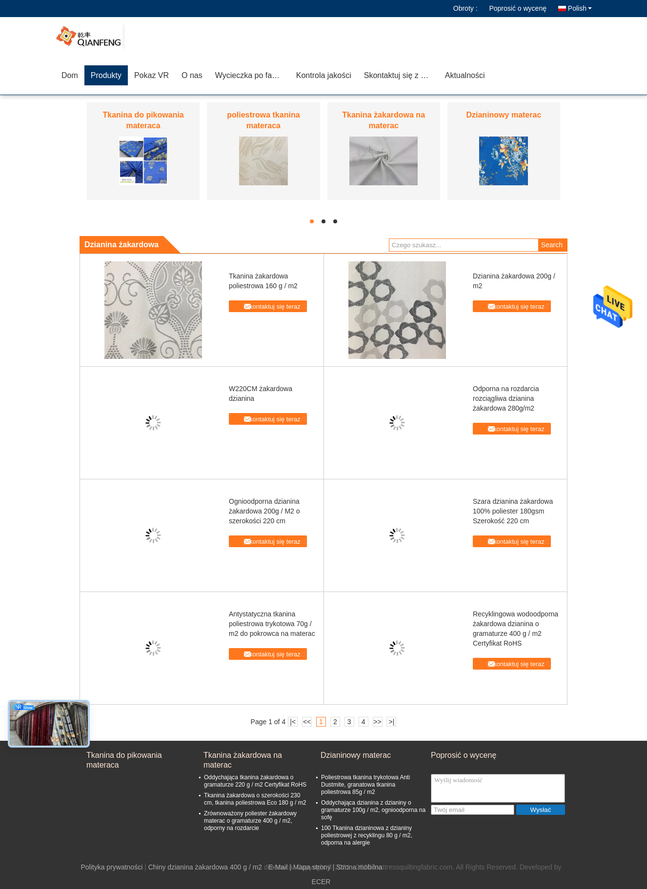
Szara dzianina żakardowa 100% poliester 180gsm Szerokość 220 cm (513, 511)
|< (293, 722)
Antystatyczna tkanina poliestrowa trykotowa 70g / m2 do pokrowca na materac (272, 623)
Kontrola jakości (323, 75)
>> (377, 722)
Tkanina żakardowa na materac (242, 760)
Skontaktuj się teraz (272, 306)
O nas (192, 75)
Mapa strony (312, 867)
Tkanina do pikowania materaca (124, 760)
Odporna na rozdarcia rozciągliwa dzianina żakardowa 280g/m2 (506, 398)
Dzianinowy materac (503, 115)
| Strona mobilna (358, 867)
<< (307, 722)
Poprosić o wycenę (517, 8)
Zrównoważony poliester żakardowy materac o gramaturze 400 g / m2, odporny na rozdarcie (250, 820)
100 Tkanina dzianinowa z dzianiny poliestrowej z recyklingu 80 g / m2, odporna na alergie (366, 835)
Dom (69, 75)
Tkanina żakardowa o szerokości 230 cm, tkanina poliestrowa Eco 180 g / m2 (255, 799)
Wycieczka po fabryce (252, 75)
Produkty (106, 75)
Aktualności (465, 75)
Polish (580, 8)
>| (392, 722)
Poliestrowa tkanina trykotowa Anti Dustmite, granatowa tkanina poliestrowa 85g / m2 (365, 784)
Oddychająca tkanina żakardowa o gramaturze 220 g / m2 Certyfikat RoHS (255, 781)
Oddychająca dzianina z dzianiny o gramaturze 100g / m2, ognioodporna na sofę (373, 810)
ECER (321, 882)
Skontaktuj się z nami (401, 75)
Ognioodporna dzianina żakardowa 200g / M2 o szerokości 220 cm (264, 511)
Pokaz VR (151, 75)
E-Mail (278, 867)
